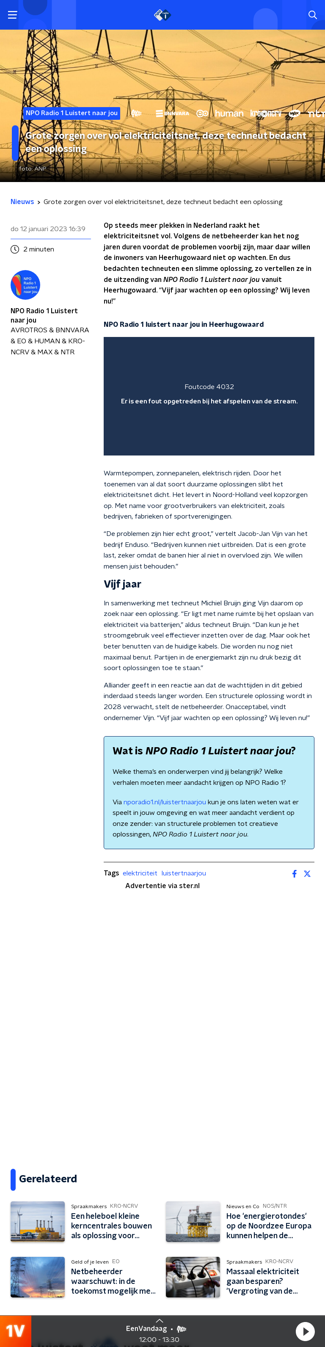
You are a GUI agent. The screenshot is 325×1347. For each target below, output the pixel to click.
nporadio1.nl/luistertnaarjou (165, 802)
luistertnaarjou (184, 873)
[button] (305, 1331)
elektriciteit (140, 873)
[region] (209, 396)
